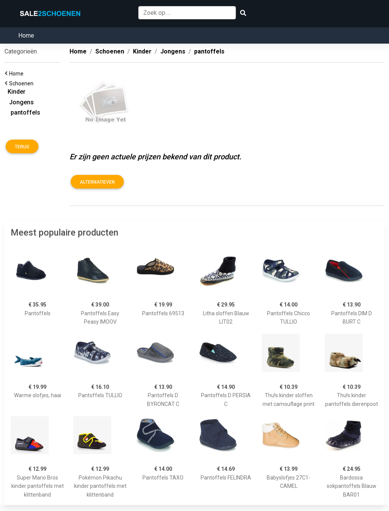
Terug (22, 146)
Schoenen (22, 83)
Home (26, 35)
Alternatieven (97, 182)
